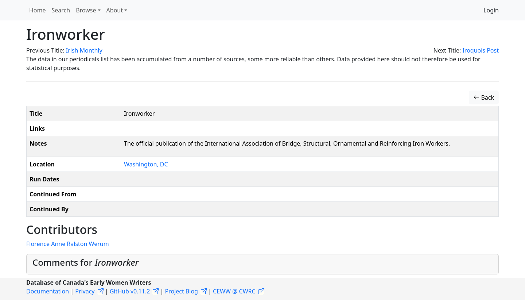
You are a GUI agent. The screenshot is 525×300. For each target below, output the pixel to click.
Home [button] (37, 10)
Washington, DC (146, 164)
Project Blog (181, 291)
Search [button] (61, 10)
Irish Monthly (84, 50)
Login (491, 10)
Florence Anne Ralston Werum (67, 244)
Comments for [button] (85, 262)
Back (484, 97)
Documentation (47, 291)
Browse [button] (86, 10)
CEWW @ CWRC (234, 291)
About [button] (114, 10)
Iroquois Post (480, 50)
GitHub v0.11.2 (130, 291)
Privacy (84, 291)
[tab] (262, 264)
